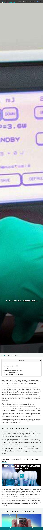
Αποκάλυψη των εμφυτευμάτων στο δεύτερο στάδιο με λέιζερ (16, 368)
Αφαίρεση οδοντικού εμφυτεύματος (11, 372)
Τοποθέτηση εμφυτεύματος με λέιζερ (11, 366)
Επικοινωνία (32, 529)
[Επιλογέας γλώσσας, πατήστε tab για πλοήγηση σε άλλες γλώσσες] (38, 2)
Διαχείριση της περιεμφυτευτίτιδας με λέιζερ (13, 370)
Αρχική (3, 355)
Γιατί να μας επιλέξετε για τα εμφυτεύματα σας (13, 374)
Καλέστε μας (11, 529)
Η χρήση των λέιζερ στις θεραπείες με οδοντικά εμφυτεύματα (16, 363)
